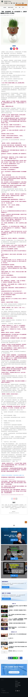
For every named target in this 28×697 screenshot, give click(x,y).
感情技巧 (8, 15)
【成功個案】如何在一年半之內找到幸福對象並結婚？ (14, 635)
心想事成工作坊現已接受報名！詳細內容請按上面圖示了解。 (12, 475)
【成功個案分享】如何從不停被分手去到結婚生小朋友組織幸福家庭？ (14, 648)
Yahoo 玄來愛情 (17, 682)
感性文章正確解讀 (18, 685)
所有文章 (2, 15)
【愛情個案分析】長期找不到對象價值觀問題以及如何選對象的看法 (14, 643)
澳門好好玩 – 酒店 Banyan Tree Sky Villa (14, 652)
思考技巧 (16, 681)
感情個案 (5, 15)
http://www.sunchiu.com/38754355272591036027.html (12, 494)
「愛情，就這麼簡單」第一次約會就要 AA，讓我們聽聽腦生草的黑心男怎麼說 (14, 12)
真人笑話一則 (14, 639)
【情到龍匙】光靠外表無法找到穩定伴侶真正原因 (16, 623)
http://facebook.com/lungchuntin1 (7, 479)
